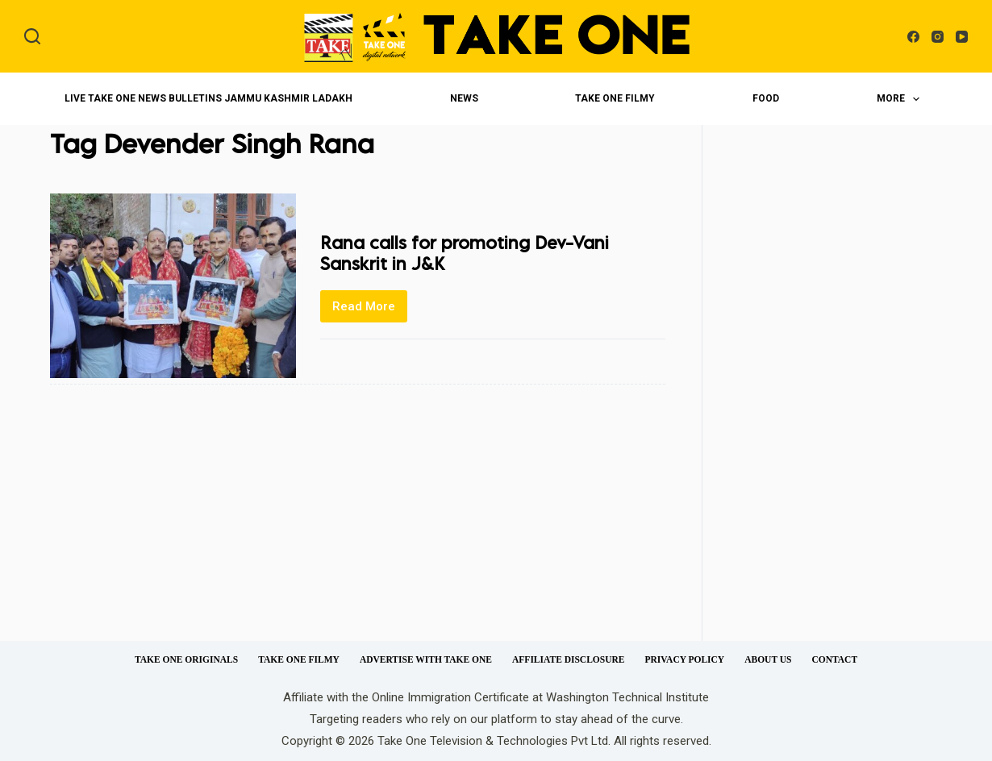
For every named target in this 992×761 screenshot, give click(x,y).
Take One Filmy (615, 98)
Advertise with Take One (426, 659)
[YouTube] (962, 37)
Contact (834, 659)
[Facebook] (913, 37)
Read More (369, 310)
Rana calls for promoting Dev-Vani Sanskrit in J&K (464, 252)
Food (765, 98)
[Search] (32, 36)
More (901, 99)
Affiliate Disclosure (568, 659)
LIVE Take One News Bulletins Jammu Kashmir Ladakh (208, 98)
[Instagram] (938, 37)
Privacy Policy (684, 659)
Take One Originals (186, 659)
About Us (767, 659)
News (464, 98)
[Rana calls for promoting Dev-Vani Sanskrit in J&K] (173, 285)
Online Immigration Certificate (450, 697)
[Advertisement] (836, 399)
